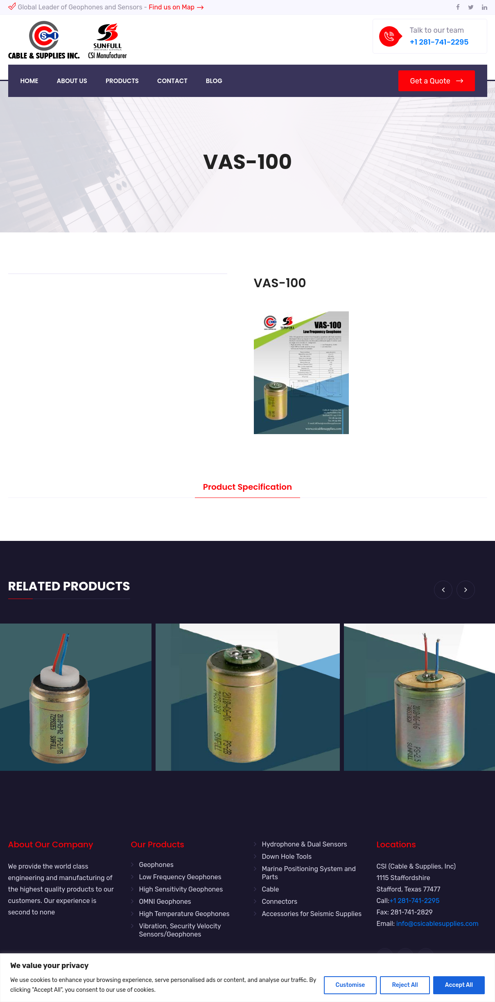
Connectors (280, 901)
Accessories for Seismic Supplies (312, 914)
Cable (270, 889)
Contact (172, 81)
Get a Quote (436, 81)
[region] (247, 977)
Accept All (459, 985)
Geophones (156, 865)
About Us (72, 81)
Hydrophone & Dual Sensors (304, 844)
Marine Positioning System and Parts (309, 873)
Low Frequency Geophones (180, 877)
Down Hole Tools (287, 856)
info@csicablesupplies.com (437, 924)
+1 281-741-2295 (439, 42)
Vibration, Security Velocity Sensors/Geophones (180, 930)
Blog (214, 81)
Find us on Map (176, 7)
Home (29, 81)
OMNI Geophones (165, 901)
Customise (350, 985)
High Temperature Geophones (184, 914)
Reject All (405, 985)
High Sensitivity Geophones (181, 889)
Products (122, 81)
